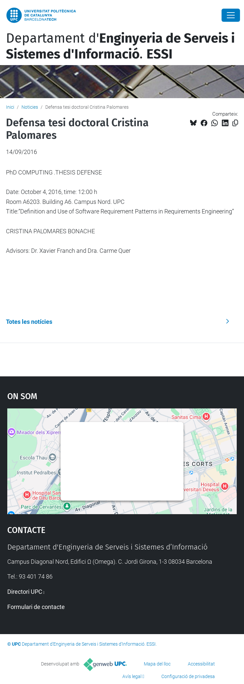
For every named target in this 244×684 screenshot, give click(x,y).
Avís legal (132, 676)
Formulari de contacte (36, 606)
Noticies (29, 107)
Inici (10, 107)
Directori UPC (24, 591)
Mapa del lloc (157, 663)
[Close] (231, 15)
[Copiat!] (235, 123)
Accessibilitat (201, 663)
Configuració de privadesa (188, 676)
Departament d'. (120, 46)
